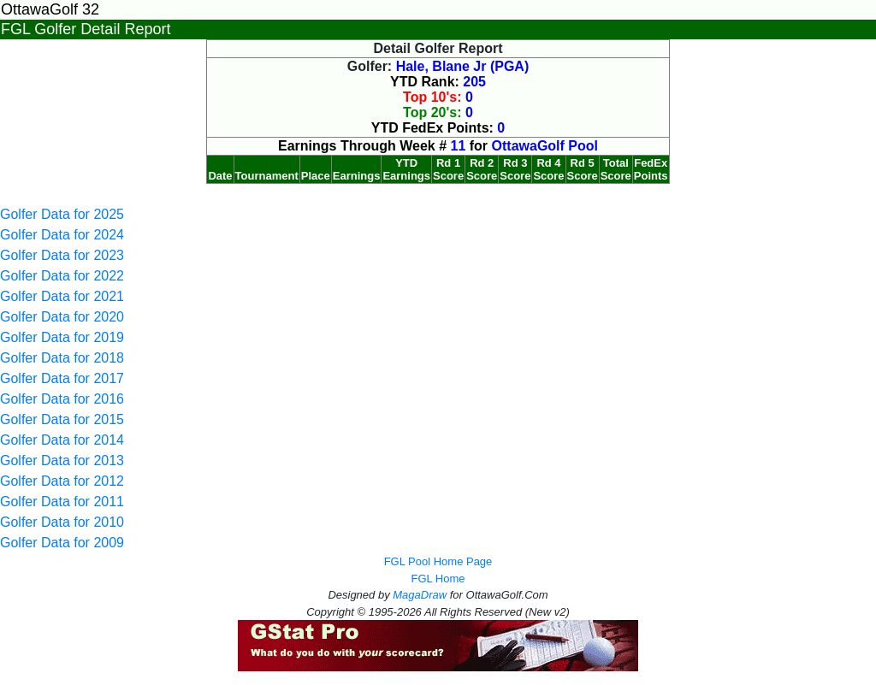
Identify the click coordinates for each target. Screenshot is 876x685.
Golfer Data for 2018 (62, 358)
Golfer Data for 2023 (62, 255)
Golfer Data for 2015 (62, 419)
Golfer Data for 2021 (62, 296)
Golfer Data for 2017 (62, 378)
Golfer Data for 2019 (62, 337)
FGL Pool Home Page (438, 561)
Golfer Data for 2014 (62, 440)
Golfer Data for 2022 (62, 276)
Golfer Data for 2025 (62, 214)
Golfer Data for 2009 (62, 542)
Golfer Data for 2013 (62, 460)
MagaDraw (420, 594)
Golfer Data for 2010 (62, 522)
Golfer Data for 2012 (62, 481)
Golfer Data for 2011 (62, 501)
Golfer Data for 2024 (62, 234)
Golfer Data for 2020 (62, 317)
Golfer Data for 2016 (62, 399)
